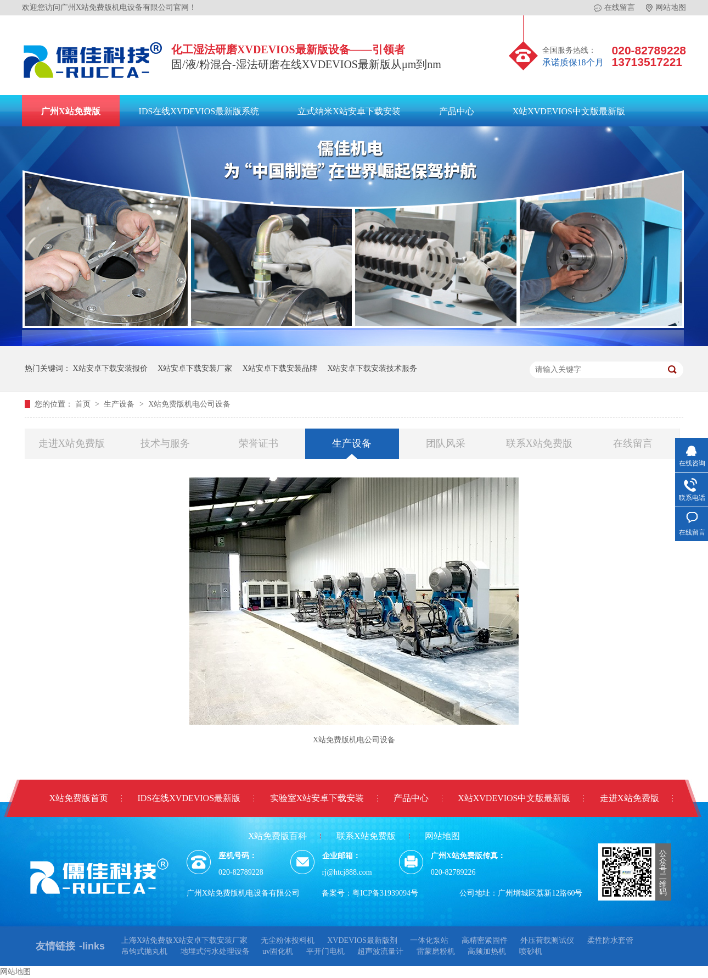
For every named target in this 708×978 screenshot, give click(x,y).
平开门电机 (325, 951)
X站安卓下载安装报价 (110, 368)
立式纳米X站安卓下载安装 (349, 111)
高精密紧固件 (485, 940)
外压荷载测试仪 (547, 940)
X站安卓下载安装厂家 (195, 368)
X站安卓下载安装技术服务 (372, 368)
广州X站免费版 (70, 111)
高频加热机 (487, 951)
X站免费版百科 (277, 836)
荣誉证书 (258, 443)
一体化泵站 (429, 940)
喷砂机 (530, 951)
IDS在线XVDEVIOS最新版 (189, 798)
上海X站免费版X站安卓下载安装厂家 (184, 940)
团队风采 (445, 443)
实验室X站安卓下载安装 (317, 798)
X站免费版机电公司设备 (189, 404)
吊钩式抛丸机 (144, 951)
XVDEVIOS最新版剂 (362, 940)
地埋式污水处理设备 (215, 951)
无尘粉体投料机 (287, 940)
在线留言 (614, 7)
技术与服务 (165, 443)
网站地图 (666, 7)
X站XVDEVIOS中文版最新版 (569, 111)
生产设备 (120, 404)
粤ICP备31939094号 (385, 893)
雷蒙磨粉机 (436, 951)
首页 (84, 404)
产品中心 (456, 111)
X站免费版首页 (78, 798)
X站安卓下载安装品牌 (280, 368)
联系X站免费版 (539, 443)
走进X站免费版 (71, 443)
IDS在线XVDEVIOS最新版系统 (199, 111)
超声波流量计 (380, 951)
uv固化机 (277, 951)
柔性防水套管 (610, 940)
